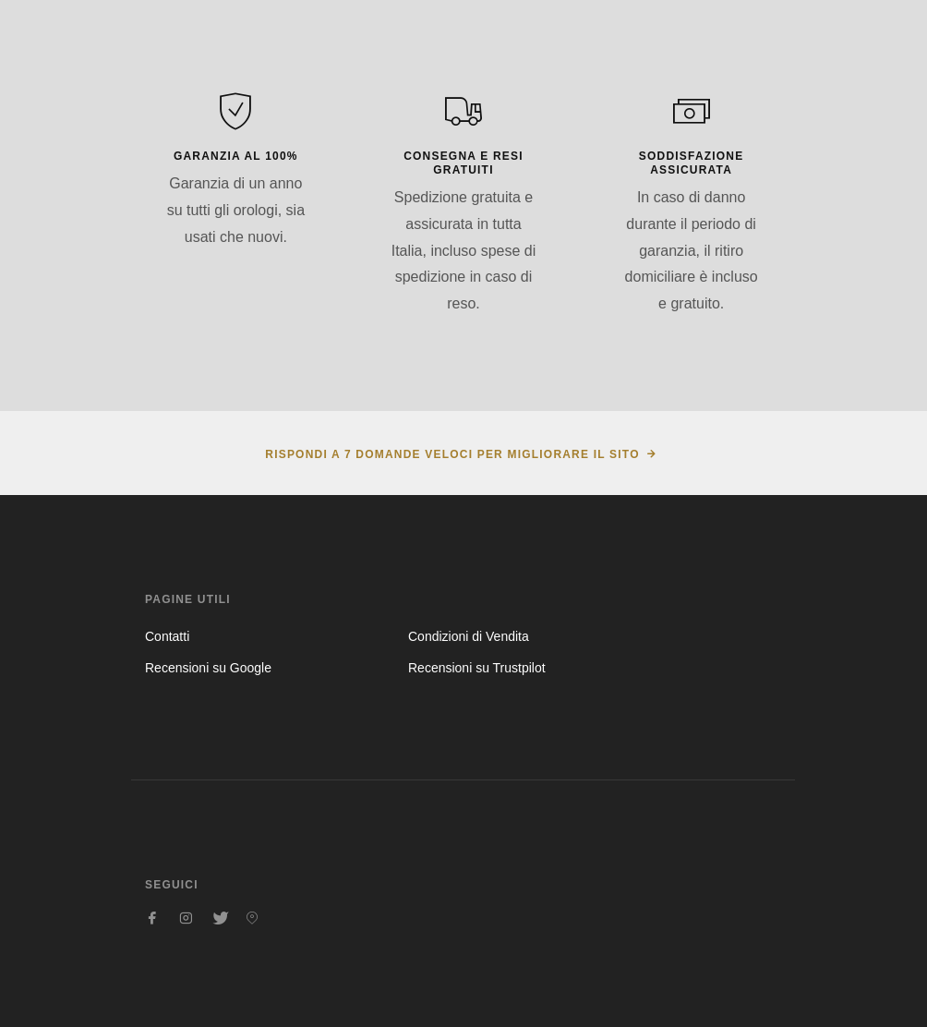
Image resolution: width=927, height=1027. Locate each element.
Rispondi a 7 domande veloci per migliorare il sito (452, 454)
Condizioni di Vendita (468, 636)
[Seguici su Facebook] (152, 918)
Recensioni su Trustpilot (477, 667)
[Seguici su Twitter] (218, 918)
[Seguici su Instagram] (185, 918)
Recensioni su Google (208, 667)
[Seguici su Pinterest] (252, 918)
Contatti (167, 636)
